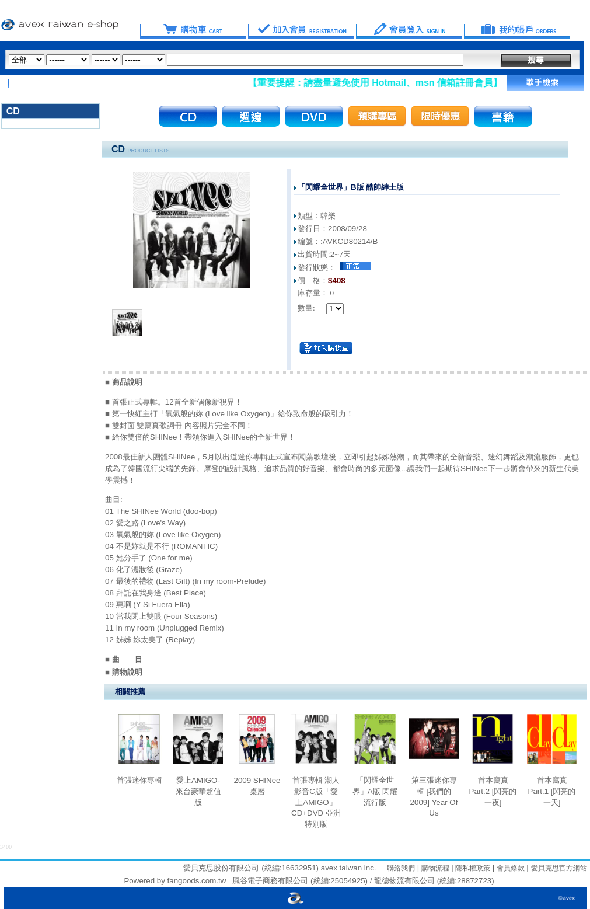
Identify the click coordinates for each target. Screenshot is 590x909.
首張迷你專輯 (139, 780)
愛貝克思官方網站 (559, 868)
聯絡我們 (401, 868)
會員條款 (509, 868)
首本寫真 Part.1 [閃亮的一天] (552, 791)
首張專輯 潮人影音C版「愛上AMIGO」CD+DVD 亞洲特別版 (316, 802)
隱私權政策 (471, 868)
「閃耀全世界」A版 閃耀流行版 (375, 791)
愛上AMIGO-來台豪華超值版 (198, 791)
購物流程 (434, 868)
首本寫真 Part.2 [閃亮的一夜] (493, 791)
